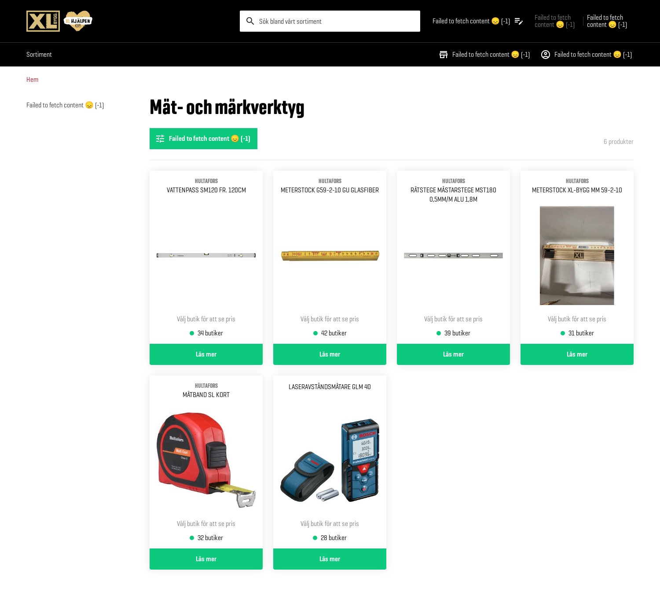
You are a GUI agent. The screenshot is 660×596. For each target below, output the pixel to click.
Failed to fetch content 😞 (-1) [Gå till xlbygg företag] (555, 21)
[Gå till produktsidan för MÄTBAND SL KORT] (206, 461)
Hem (32, 79)
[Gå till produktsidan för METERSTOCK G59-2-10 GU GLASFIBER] (329, 257)
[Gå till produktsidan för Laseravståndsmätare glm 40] (329, 461)
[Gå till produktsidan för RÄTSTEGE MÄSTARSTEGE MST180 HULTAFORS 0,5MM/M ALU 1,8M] (453, 257)
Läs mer (206, 354)
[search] (330, 21)
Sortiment (39, 54)
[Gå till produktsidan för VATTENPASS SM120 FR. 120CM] (206, 257)
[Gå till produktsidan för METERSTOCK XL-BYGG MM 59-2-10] (577, 257)
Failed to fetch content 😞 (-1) (484, 54)
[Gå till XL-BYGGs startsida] (129, 21)
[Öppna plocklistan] (478, 21)
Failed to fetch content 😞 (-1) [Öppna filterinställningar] (202, 138)
